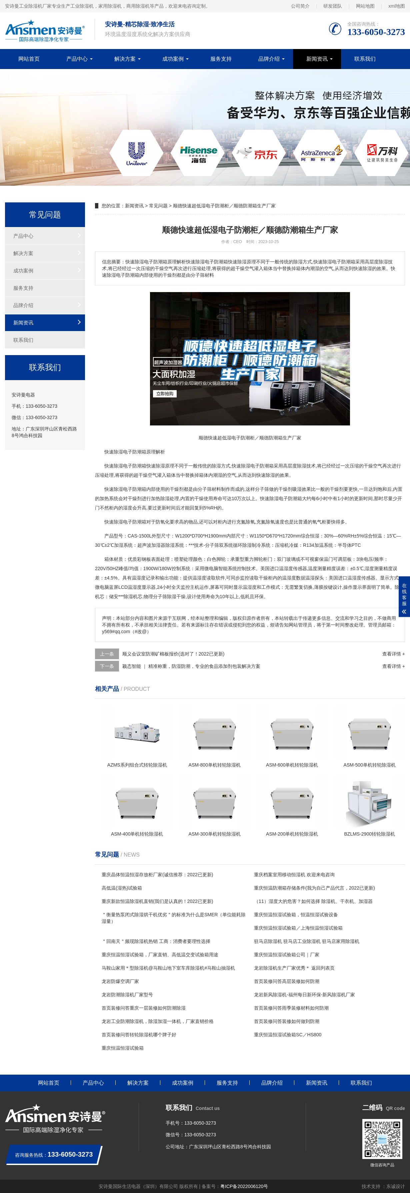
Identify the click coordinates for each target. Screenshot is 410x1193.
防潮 (137, 451)
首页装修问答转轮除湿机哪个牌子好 (139, 1034)
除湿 (118, 451)
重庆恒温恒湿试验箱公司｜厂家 (286, 954)
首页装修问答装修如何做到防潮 (286, 1021)
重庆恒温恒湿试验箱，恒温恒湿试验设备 (296, 914)
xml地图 (396, 6)
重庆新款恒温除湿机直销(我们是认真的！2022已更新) (157, 901)
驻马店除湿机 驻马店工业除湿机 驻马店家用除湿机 (306, 941)
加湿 (118, 545)
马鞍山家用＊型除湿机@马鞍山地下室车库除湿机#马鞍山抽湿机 (168, 968)
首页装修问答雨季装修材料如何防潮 (291, 1008)
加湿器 (158, 545)
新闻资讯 (317, 59)
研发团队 (332, 6)
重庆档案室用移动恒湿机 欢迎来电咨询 (294, 874)
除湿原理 (165, 465)
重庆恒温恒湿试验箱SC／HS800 (287, 1034)
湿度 (127, 507)
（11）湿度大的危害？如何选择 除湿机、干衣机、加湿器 (313, 901)
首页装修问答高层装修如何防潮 (286, 981)
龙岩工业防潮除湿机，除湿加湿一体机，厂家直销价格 (158, 1021)
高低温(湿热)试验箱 (122, 888)
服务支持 (221, 59)
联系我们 (365, 59)
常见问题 (158, 205)
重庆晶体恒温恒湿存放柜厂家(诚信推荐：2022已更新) (157, 874)
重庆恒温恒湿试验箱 (123, 1048)
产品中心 (77, 59)
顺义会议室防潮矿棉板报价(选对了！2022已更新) (173, 654)
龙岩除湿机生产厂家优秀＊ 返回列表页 (294, 968)
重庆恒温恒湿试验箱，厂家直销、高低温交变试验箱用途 (160, 954)
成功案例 (173, 59)
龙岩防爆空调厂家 (120, 981)
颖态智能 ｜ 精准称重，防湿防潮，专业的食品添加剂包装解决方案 (191, 666)
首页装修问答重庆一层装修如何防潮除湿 (144, 1008)
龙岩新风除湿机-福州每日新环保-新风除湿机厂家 (304, 994)
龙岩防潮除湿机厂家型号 (127, 994)
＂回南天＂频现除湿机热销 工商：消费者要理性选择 (156, 941)
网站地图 (365, 6)
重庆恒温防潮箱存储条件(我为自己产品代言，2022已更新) (314, 888)
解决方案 (125, 59)
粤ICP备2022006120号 (244, 1186)
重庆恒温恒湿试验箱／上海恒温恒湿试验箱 (298, 928)
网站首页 (29, 59)
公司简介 (300, 6)
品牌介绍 (269, 59)
